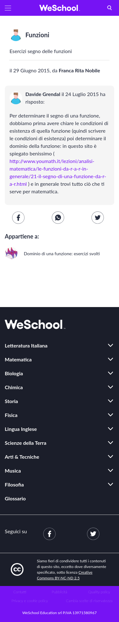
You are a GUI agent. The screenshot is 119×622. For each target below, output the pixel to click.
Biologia (14, 373)
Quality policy (99, 591)
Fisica (11, 415)
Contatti (19, 591)
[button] (8, 8)
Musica (13, 471)
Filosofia (14, 484)
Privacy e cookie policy (29, 600)
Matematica (18, 359)
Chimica (14, 387)
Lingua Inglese (21, 429)
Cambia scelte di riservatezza (89, 600)
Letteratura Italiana (26, 345)
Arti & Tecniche (22, 457)
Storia (11, 401)
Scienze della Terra (25, 443)
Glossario (15, 498)
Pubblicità (59, 591)
